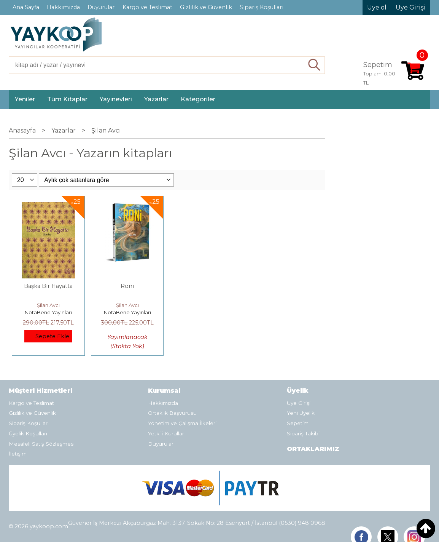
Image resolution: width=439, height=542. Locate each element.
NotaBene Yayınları (48, 312)
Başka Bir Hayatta (48, 286)
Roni (127, 286)
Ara (314, 65)
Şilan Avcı (48, 305)
